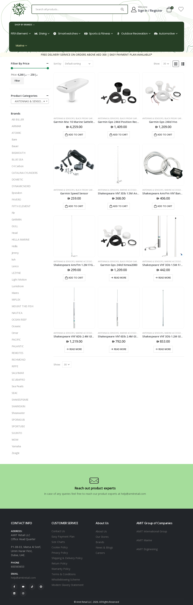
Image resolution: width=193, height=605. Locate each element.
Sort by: (58, 63)
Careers (100, 553)
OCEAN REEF (19, 319)
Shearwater (18, 413)
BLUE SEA (17, 159)
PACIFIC (16, 339)
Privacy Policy (60, 552)
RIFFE (15, 366)
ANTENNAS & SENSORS (64, 118)
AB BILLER (18, 119)
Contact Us (58, 531)
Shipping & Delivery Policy (67, 558)
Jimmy (15, 253)
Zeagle (15, 453)
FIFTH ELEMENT (21, 206)
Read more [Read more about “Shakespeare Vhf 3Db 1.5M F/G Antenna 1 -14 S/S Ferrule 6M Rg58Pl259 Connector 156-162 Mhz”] (165, 277)
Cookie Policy (60, 547)
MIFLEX (16, 299)
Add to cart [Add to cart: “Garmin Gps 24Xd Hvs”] (164, 134)
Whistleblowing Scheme (66, 579)
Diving (40, 33)
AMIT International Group (151, 531)
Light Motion (19, 279)
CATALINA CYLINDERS (25, 173)
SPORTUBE (18, 426)
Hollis (15, 246)
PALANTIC (18, 346)
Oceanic (16, 326)
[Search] (122, 9)
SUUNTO (17, 433)
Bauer (15, 146)
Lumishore (18, 286)
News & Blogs (104, 547)
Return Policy (59, 563)
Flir (13, 213)
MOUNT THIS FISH (22, 306)
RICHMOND (19, 359)
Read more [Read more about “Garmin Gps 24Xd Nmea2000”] (120, 277)
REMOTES (17, 353)
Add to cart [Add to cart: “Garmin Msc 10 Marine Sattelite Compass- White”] (75, 134)
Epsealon (17, 193)
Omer (15, 333)
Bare (14, 139)
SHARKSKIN (18, 406)
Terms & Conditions (64, 574)
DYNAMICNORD (21, 186)
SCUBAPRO (18, 379)
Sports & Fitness (97, 33)
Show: (157, 63)
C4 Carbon (18, 166)
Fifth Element (19, 33)
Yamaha (16, 446)
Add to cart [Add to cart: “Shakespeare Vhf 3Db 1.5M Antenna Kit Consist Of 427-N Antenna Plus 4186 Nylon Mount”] (120, 206)
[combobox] (30, 101)
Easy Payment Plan (63, 536)
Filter (17, 80)
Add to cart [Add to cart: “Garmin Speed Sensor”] (75, 206)
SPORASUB (18, 419)
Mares (15, 293)
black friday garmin (86, 118)
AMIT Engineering (147, 549)
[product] (74, 93)
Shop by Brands (23, 24)
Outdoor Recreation (132, 33)
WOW (15, 439)
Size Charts (58, 542)
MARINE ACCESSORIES (130, 190)
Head (15, 233)
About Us (101, 531)
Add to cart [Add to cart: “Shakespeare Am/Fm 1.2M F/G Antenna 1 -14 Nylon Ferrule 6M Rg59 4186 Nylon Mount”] (75, 277)
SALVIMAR (18, 373)
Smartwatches (65, 33)
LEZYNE (16, 273)
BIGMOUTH (18, 153)
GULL (15, 226)
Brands (100, 542)
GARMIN (17, 219)
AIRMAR (16, 126)
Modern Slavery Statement (68, 585)
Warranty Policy (61, 569)
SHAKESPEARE (20, 399)
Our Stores (102, 536)
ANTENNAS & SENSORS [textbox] (29, 101)
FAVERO (16, 199)
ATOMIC (16, 133)
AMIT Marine (144, 540)
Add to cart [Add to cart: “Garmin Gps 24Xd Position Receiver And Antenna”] (120, 134)
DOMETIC (17, 179)
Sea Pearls (18, 386)
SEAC (15, 393)
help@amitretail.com (23, 577)
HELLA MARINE (20, 239)
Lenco (15, 266)
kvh (14, 259)
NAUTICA (17, 313)
